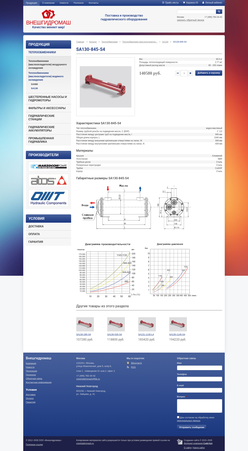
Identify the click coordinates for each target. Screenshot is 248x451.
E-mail (180, 385)
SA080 (34, 84)
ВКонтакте (136, 363)
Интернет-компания (198, 443)
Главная (80, 42)
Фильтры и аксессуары (47, 108)
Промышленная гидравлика (41, 140)
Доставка (36, 226)
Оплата (34, 234)
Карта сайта (199, 448)
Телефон (182, 374)
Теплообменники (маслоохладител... (139, 42)
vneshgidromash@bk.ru (88, 379)
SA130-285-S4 (83, 334)
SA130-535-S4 (114, 334)
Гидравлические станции (41, 117)
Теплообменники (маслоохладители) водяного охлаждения (46, 76)
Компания (31, 363)
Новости (64, 3)
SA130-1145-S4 (177, 334)
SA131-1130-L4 (146, 334)
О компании (48, 3)
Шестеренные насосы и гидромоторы (47, 98)
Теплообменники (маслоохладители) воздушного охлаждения (47, 64)
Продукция (31, 3)
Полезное (79, 3)
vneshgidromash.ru (85, 443)
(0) (190, 2)
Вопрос (182, 396)
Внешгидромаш (48, 23)
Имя (179, 363)
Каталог (93, 42)
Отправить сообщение (191, 427)
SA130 (34, 88)
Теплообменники (42, 52)
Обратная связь (34, 378)
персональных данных (188, 420)
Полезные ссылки (34, 444)
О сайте (188, 448)
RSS (133, 367)
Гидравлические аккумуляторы (41, 129)
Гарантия (35, 241)
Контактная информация (38, 382)
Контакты (94, 3)
